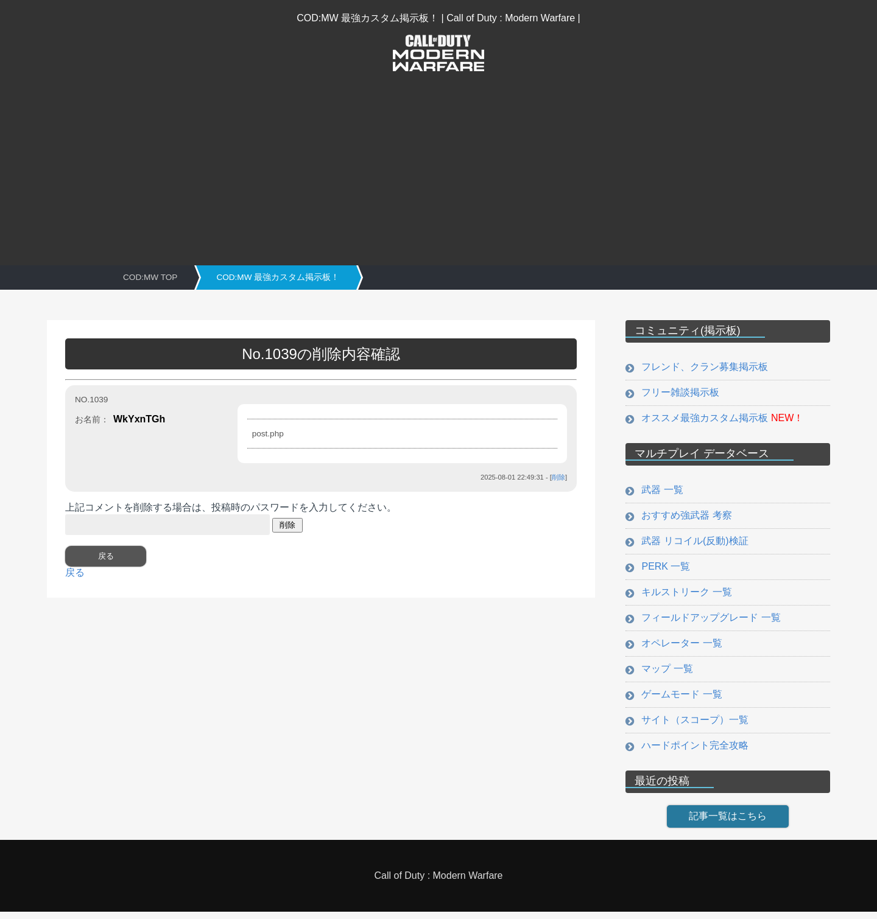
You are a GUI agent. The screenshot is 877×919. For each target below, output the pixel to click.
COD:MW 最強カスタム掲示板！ (277, 277)
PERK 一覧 (664, 569)
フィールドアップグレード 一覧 (709, 622)
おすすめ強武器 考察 (685, 517)
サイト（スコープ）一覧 (693, 726)
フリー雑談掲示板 (679, 393)
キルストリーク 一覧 (685, 595)
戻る (75, 572)
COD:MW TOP (150, 277)
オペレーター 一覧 (680, 648)
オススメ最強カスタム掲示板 (721, 419)
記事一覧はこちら (728, 823)
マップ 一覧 (665, 674)
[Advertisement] (438, 165)
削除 (558, 477)
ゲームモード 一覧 (680, 700)
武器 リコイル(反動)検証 (693, 543)
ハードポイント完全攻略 (693, 752)
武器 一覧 (661, 491)
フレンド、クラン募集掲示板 (703, 367)
